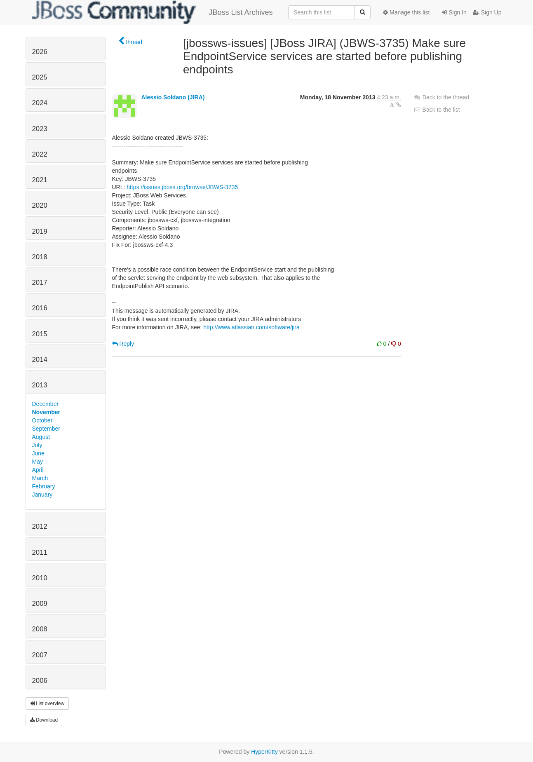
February (43, 486)
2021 (39, 180)
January (42, 494)
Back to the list (436, 109)
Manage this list (406, 12)
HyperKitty (264, 751)
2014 (39, 359)
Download (44, 720)
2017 (39, 282)
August (41, 437)
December (45, 404)
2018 (39, 257)
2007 (39, 655)
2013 (39, 385)
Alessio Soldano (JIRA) (172, 97)
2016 (39, 308)
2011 (39, 552)
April (38, 470)
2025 (39, 77)
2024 (39, 103)
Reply (123, 343)
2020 (39, 205)
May (37, 461)
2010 (39, 578)
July (37, 445)
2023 (39, 129)
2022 (39, 154)
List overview (47, 703)
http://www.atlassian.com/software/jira (251, 327)
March (40, 478)
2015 (39, 334)
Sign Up (487, 12)
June (38, 453)
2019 (39, 231)
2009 (39, 603)
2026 (39, 52)
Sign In (454, 12)
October (42, 420)
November (46, 412)
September (46, 428)
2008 (39, 629)
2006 (39, 681)
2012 (39, 526)
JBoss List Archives (152, 12)
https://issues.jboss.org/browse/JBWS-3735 (182, 187)
